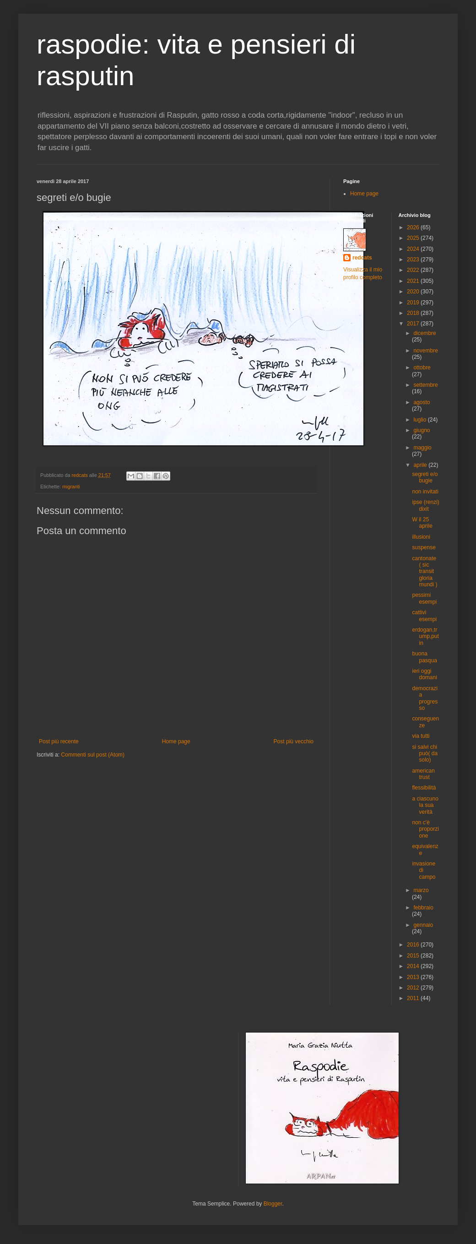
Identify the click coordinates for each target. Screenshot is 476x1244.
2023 (414, 259)
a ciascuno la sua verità (425, 805)
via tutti (420, 736)
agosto (421, 402)
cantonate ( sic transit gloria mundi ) (424, 571)
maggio (422, 447)
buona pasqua (424, 656)
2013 (414, 977)
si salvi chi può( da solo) (425, 753)
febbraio (423, 907)
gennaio (423, 925)
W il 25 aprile (422, 522)
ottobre (421, 367)
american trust (423, 774)
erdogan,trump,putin (425, 636)
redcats (362, 257)
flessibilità (424, 787)
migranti (71, 486)
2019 (414, 302)
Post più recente (59, 741)
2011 (414, 998)
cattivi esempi (424, 615)
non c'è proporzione (425, 829)
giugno (421, 430)
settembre (425, 385)
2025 (414, 238)
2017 (414, 323)
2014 (414, 966)
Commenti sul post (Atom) (92, 755)
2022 (414, 270)
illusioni (421, 537)
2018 (414, 313)
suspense (423, 547)
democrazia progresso (425, 698)
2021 (414, 281)
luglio (420, 419)
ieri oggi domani (424, 674)
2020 (414, 291)
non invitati (425, 491)
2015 (414, 955)
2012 (414, 987)
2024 (414, 249)
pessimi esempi (424, 598)
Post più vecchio (294, 741)
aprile (420, 465)
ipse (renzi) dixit (425, 505)
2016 (414, 944)
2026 (414, 227)
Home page (176, 741)
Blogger (273, 1204)
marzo (420, 890)
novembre (425, 350)
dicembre (424, 333)
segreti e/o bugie (425, 477)
